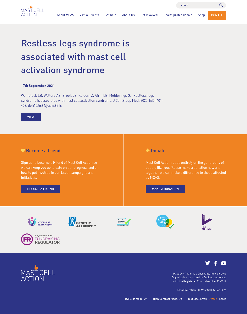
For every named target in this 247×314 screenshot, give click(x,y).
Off (145, 299)
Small (203, 299)
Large (222, 299)
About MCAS (65, 15)
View (31, 117)
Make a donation (165, 189)
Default (213, 299)
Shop (201, 15)
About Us (128, 15)
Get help (110, 15)
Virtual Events (89, 15)
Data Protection (186, 290)
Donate (217, 15)
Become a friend (40, 189)
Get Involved (149, 15)
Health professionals (177, 15)
